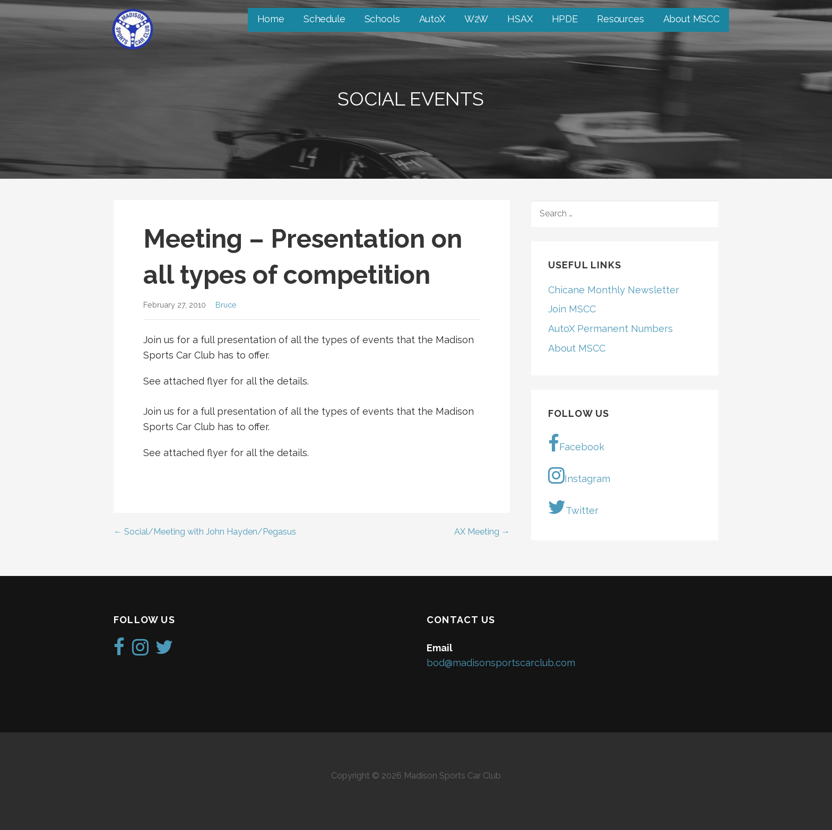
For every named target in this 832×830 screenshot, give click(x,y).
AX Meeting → (482, 532)
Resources (620, 18)
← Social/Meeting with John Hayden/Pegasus (205, 532)
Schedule (324, 18)
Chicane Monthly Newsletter (613, 289)
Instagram (579, 475)
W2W (476, 18)
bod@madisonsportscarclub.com (501, 662)
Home (270, 18)
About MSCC (691, 18)
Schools (382, 18)
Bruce (226, 304)
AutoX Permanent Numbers (610, 328)
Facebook (576, 443)
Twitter (573, 507)
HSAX (519, 18)
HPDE (565, 18)
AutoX (432, 18)
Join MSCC (572, 308)
